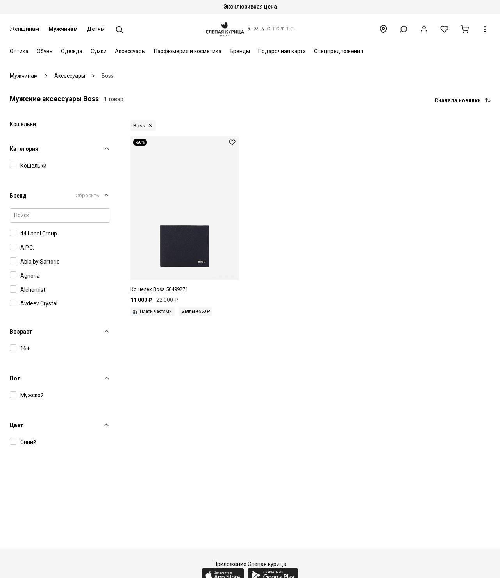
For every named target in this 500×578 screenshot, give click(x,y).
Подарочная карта (282, 51)
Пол (15, 378)
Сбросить (87, 195)
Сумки (99, 51)
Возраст (21, 331)
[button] (403, 29)
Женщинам (24, 29)
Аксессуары (130, 51)
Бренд (18, 196)
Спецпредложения (338, 51)
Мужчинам (63, 29)
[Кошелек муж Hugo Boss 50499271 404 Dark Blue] (184, 214)
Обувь (45, 51)
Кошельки (23, 124)
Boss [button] (139, 125)
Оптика (19, 51)
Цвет (16, 425)
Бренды (240, 51)
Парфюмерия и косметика (187, 51)
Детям (96, 29)
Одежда (71, 51)
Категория (24, 149)
